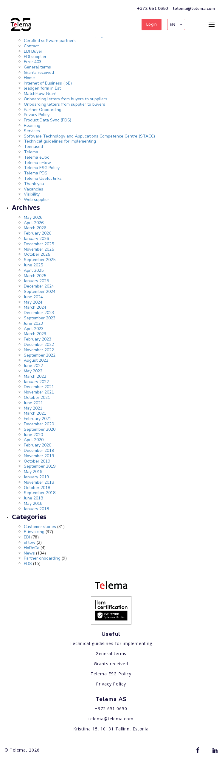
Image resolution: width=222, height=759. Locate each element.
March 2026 (35, 228)
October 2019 (37, 461)
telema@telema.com (194, 8)
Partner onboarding (42, 558)
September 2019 (39, 466)
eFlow (29, 542)
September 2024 (39, 291)
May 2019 (33, 471)
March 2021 (35, 413)
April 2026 (34, 223)
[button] (176, 24)
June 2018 (33, 498)
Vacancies (33, 189)
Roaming (32, 125)
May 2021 (33, 408)
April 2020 (34, 440)
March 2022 (35, 376)
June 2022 (33, 365)
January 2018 (36, 509)
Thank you (34, 184)
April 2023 (34, 329)
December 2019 (39, 450)
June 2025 (33, 265)
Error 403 (32, 62)
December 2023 (39, 313)
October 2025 (37, 254)
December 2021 (39, 387)
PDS (28, 563)
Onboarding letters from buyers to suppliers (65, 99)
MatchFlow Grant (40, 93)
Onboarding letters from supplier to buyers (64, 104)
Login (151, 24)
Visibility (32, 194)
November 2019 (39, 456)
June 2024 (33, 297)
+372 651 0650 (152, 8)
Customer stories (40, 527)
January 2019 (36, 477)
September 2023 (39, 318)
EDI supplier (35, 57)
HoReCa (31, 548)
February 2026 (37, 233)
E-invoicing (34, 532)
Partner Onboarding (42, 110)
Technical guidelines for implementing (60, 141)
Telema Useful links (43, 178)
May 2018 (33, 503)
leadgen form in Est (42, 88)
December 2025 (39, 244)
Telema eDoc (36, 157)
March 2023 (35, 334)
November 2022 (39, 350)
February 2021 (37, 418)
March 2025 (35, 276)
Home (29, 78)
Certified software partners (50, 40)
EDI (27, 537)
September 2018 (39, 493)
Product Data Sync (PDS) (47, 120)
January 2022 (36, 382)
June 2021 (33, 403)
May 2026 (33, 217)
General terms (37, 67)
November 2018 (39, 482)
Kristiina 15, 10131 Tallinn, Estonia (111, 729)
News (29, 553)
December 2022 (39, 344)
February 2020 (37, 445)
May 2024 (33, 302)
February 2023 (37, 339)
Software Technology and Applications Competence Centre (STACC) (89, 136)
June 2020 (33, 435)
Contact (31, 46)
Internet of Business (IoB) (48, 83)
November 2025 (39, 249)
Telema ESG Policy (42, 168)
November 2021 (39, 392)
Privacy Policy (36, 115)
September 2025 (39, 260)
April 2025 (34, 270)
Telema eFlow (37, 162)
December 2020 (39, 424)
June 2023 (33, 323)
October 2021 (37, 397)
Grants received (39, 72)
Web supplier (36, 199)
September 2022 (39, 355)
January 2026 (36, 238)
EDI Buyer (33, 51)
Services (32, 131)
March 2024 (35, 307)
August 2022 (36, 360)
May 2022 (33, 371)
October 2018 (37, 488)
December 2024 (39, 286)
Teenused (33, 146)
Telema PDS (35, 173)
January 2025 (36, 281)
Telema (31, 152)
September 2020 (39, 429)
